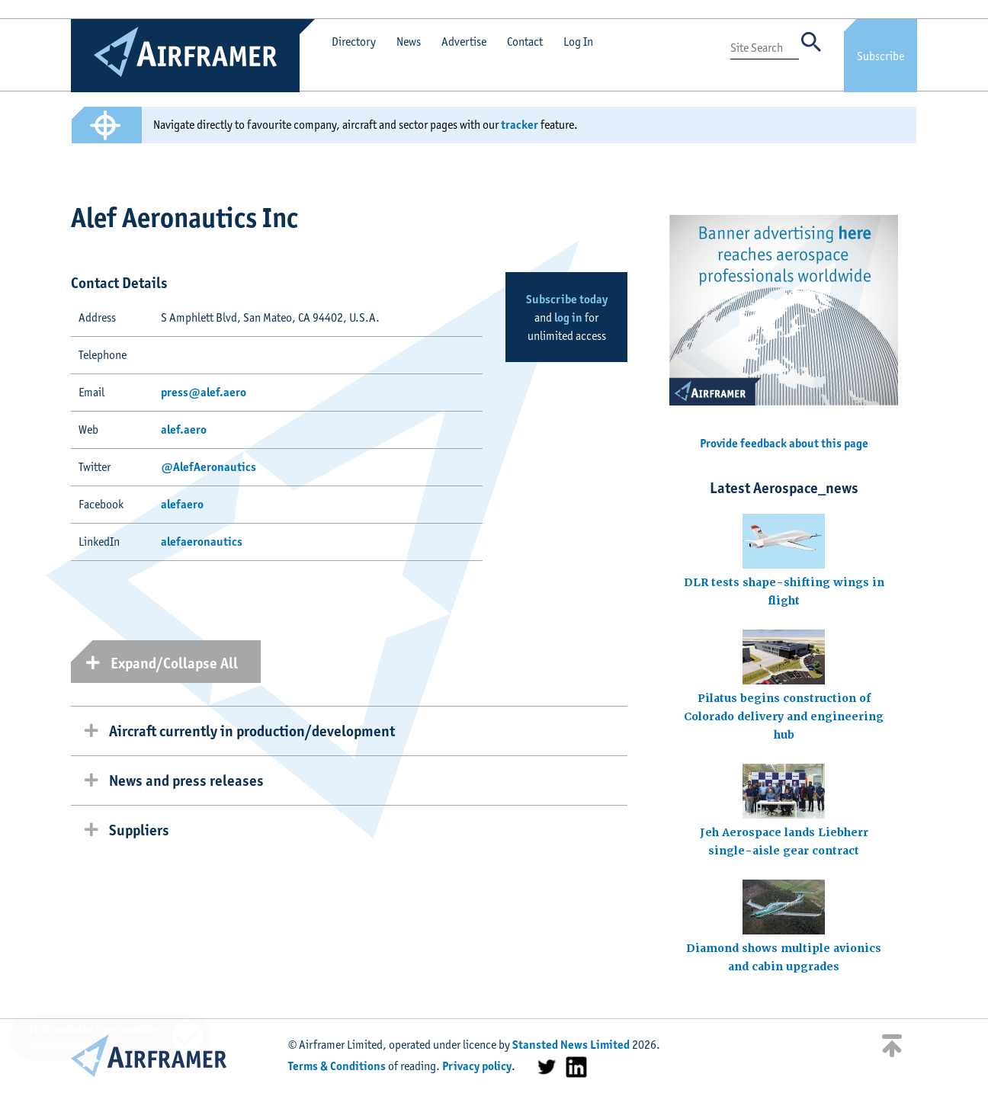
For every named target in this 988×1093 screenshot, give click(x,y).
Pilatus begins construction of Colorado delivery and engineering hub (784, 716)
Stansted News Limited (571, 1044)
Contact (525, 41)
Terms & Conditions (337, 1066)
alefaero (182, 504)
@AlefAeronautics (208, 467)
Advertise (463, 41)
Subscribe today (567, 299)
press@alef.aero (203, 392)
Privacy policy (477, 1066)
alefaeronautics (201, 541)
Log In (578, 41)
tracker (519, 124)
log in (568, 317)
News (408, 41)
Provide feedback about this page (784, 443)
